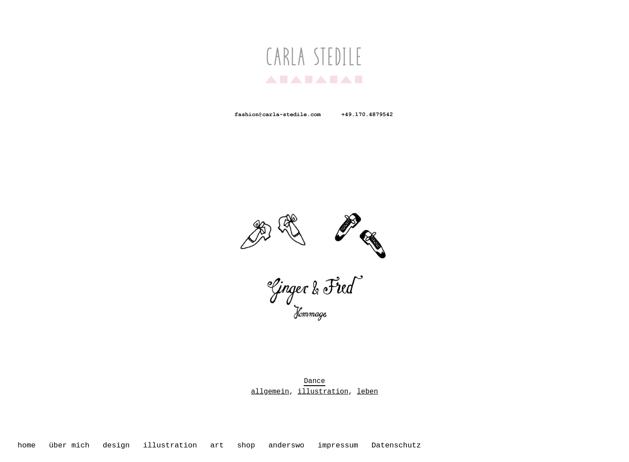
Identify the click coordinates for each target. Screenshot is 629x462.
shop (246, 445)
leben (367, 389)
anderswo (286, 445)
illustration (170, 445)
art (217, 445)
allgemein (270, 389)
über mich (69, 445)
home (27, 445)
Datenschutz (396, 445)
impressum (338, 445)
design (116, 445)
